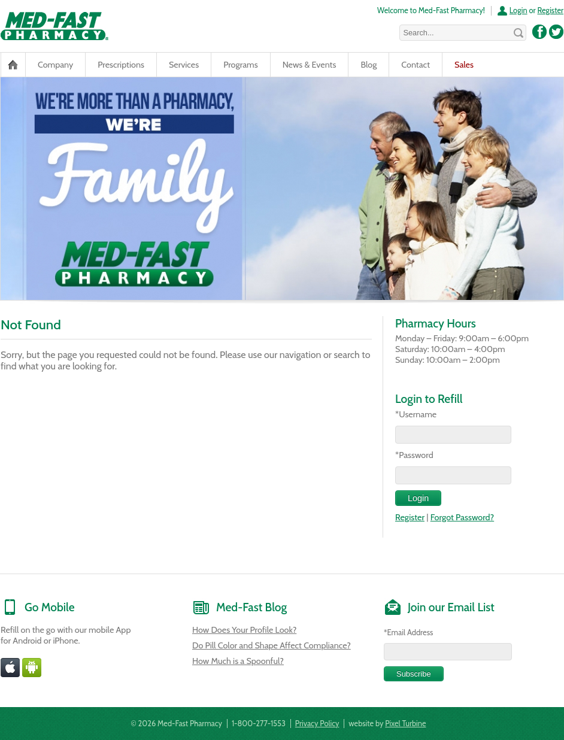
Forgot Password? (462, 517)
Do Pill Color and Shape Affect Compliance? (271, 645)
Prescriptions (121, 64)
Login (518, 10)
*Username (415, 414)
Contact (415, 64)
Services (184, 64)
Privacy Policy (317, 723)
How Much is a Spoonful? (238, 661)
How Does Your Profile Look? (244, 629)
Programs (240, 64)
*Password (414, 455)
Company (55, 64)
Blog (368, 64)
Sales (464, 64)
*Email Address (408, 632)
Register (550, 10)
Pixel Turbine (405, 723)
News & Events (309, 64)
